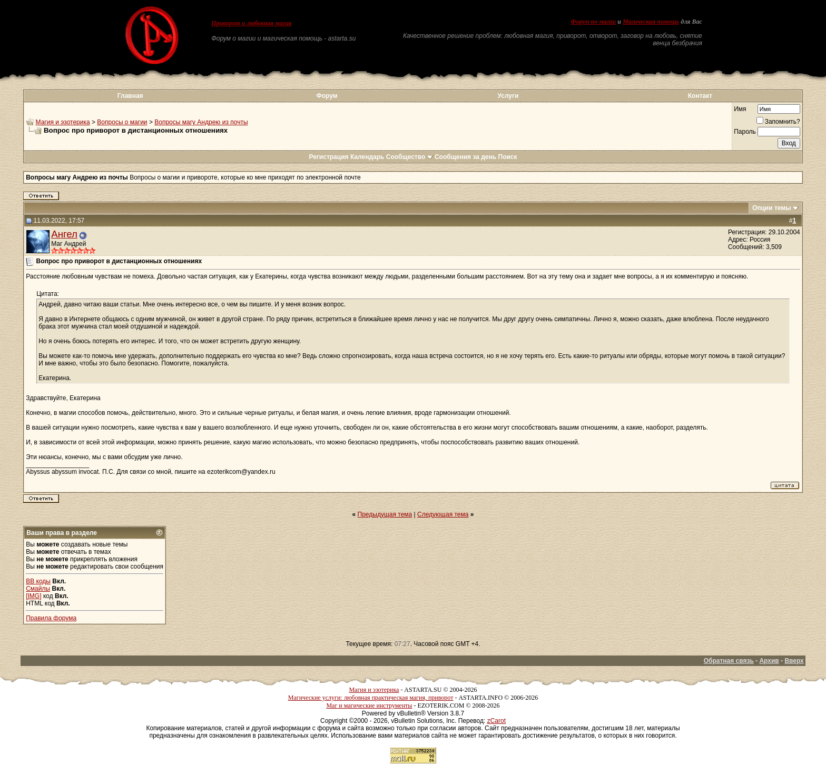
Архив (769, 660)
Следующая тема (442, 514)
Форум (326, 96)
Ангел (64, 234)
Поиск (507, 157)
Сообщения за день (465, 157)
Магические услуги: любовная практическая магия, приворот (371, 697)
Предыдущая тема (385, 514)
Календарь (367, 157)
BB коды (38, 581)
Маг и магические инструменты (369, 705)
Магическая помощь (651, 21)
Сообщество (409, 157)
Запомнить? (778, 121)
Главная (130, 96)
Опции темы (771, 208)
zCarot (496, 720)
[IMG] (33, 596)
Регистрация (328, 157)
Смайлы (38, 588)
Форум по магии (593, 21)
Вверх (793, 660)
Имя (740, 109)
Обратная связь (729, 660)
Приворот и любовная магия (251, 23)
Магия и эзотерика (63, 122)
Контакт (700, 96)
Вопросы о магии (122, 122)
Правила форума (51, 618)
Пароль (745, 131)
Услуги (508, 96)
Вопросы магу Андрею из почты (201, 122)
